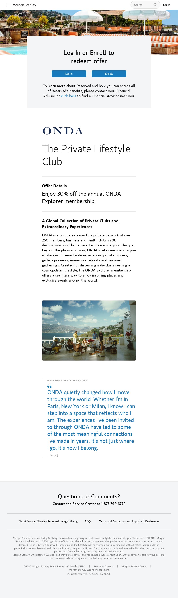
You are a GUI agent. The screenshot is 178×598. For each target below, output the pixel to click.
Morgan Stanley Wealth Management (89, 569)
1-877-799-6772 (113, 504)
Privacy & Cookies (103, 566)
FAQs (88, 521)
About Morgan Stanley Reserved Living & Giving (48, 521)
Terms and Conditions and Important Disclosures (129, 521)
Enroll (109, 73)
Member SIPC (77, 566)
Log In (166, 4)
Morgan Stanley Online (134, 566)
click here (68, 96)
